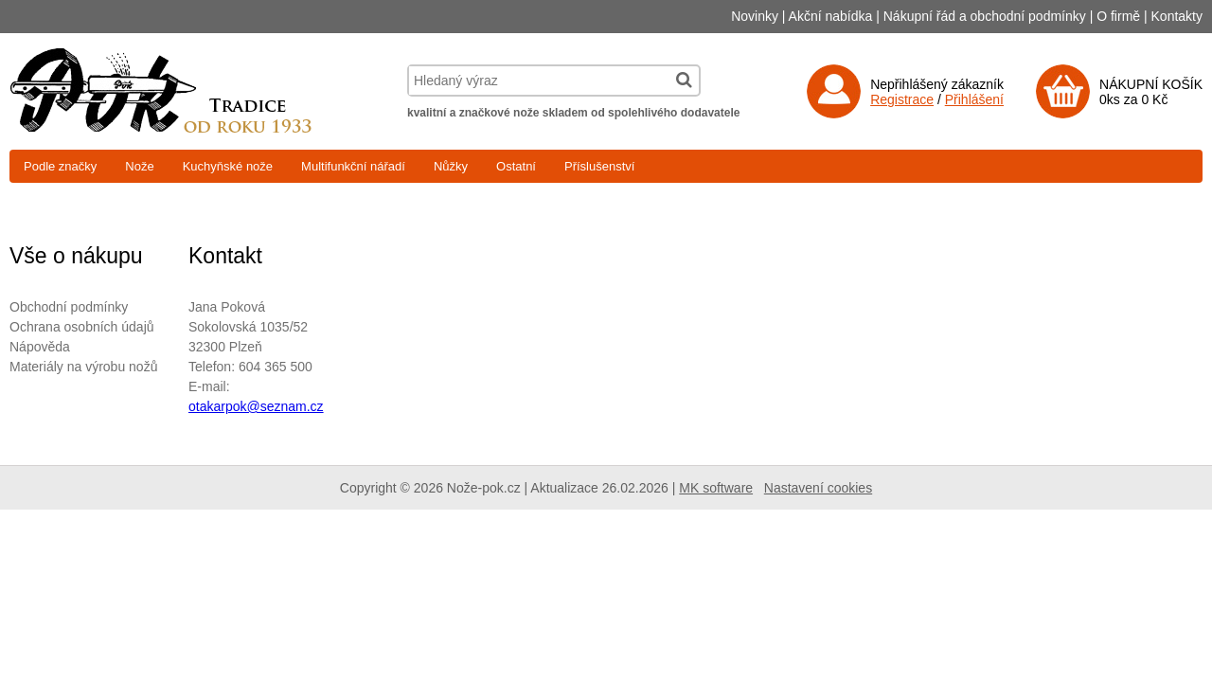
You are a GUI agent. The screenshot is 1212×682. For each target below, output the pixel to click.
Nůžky (451, 166)
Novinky (754, 16)
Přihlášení (974, 99)
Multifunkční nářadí (353, 166)
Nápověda (39, 346)
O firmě (1118, 16)
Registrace (902, 99)
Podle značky (60, 166)
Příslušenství (599, 166)
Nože (139, 166)
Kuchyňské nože (228, 166)
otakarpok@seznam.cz (256, 406)
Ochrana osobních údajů (81, 326)
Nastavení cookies (818, 487)
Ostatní (516, 166)
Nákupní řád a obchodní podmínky (984, 16)
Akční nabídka (831, 16)
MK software (716, 487)
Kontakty (1177, 16)
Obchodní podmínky (68, 306)
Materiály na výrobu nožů (83, 366)
